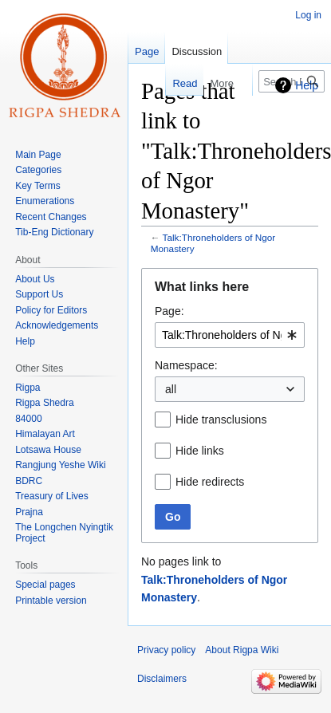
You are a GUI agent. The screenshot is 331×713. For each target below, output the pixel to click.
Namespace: (186, 365)
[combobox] (230, 335)
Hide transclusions (220, 419)
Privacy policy (166, 650)
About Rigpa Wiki (241, 650)
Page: (169, 311)
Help (306, 85)
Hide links (199, 450)
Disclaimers (162, 678)
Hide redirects (209, 481)
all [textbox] (170, 389)
